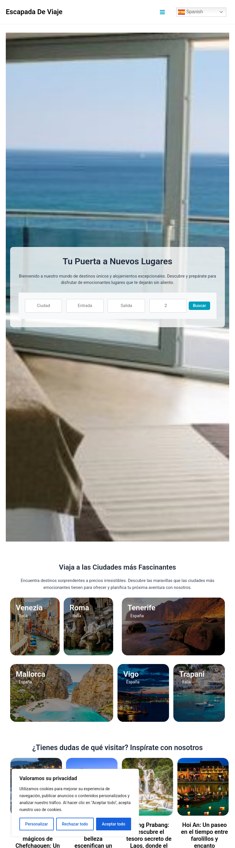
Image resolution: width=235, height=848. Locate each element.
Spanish (190, 12)
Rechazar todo (75, 824)
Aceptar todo (113, 824)
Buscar (199, 305)
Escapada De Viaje (34, 12)
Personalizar (36, 824)
